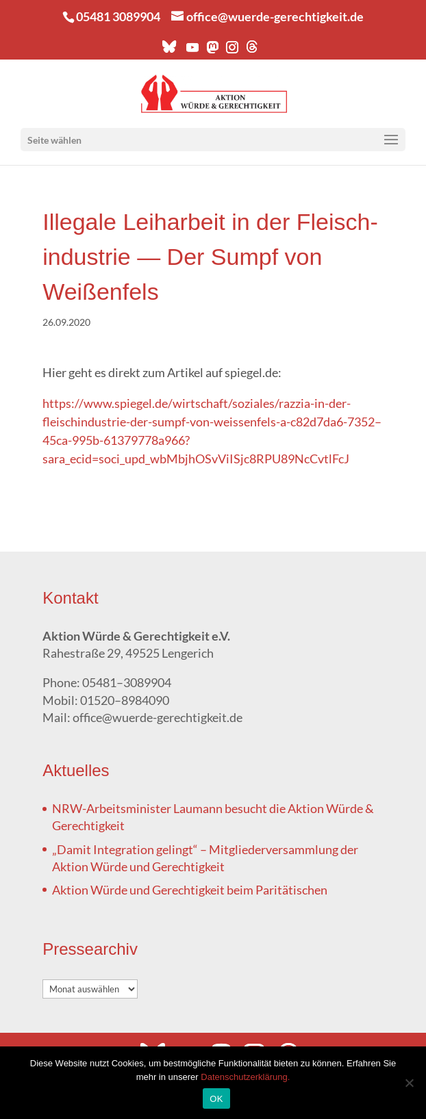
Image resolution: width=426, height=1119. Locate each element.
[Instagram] (231, 51)
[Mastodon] (211, 51)
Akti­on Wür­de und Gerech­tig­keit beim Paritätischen (189, 889)
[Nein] (409, 1083)
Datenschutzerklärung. (245, 1077)
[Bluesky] (169, 50)
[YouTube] (191, 51)
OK (216, 1099)
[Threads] (252, 50)
